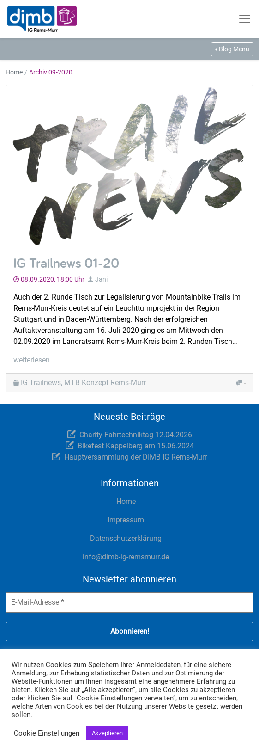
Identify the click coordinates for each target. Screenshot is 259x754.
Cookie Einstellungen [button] (46, 733)
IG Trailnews (41, 382)
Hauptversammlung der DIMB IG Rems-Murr (135, 457)
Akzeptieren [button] (107, 732)
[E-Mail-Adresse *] (129, 602)
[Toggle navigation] (245, 19)
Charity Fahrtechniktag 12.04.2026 (135, 434)
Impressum (126, 519)
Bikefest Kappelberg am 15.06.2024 (136, 445)
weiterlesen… (34, 360)
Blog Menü (234, 49)
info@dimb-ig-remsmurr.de (126, 556)
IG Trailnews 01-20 (66, 262)
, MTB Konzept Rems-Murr (103, 382)
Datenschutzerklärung (126, 538)
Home (14, 72)
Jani (101, 279)
